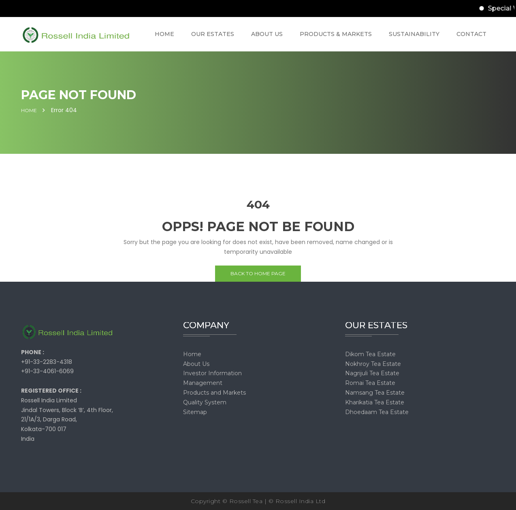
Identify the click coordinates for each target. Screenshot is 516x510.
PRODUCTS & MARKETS (336, 34)
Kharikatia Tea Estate (374, 402)
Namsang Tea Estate (375, 392)
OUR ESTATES (212, 34)
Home (29, 110)
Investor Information (212, 373)
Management (202, 383)
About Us (196, 364)
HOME (164, 34)
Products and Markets (214, 392)
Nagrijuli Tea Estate (372, 373)
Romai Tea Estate (370, 383)
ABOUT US (267, 34)
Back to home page (258, 273)
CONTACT (471, 34)
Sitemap (195, 412)
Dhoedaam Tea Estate (377, 412)
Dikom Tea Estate (370, 354)
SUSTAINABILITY (414, 34)
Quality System (204, 402)
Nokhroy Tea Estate (373, 364)
